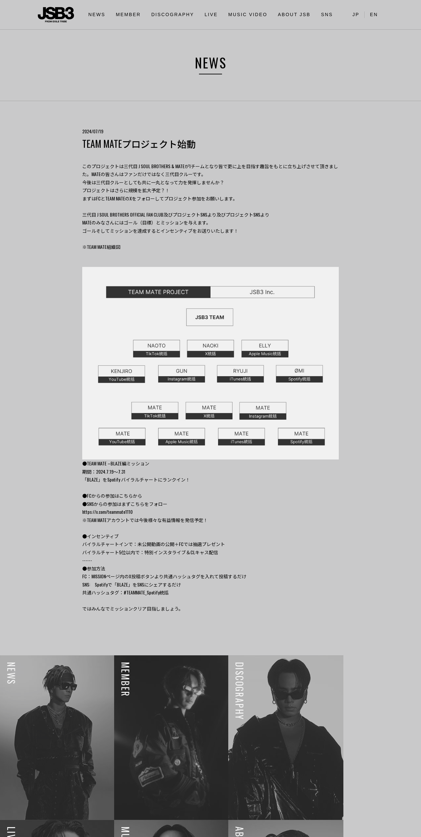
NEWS (97, 14)
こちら (126, 495)
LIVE (211, 14)
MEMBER (128, 14)
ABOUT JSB (294, 14)
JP (356, 14)
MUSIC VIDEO (247, 14)
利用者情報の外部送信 (29, 828)
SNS (327, 14)
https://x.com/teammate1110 (107, 511)
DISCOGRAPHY (172, 14)
